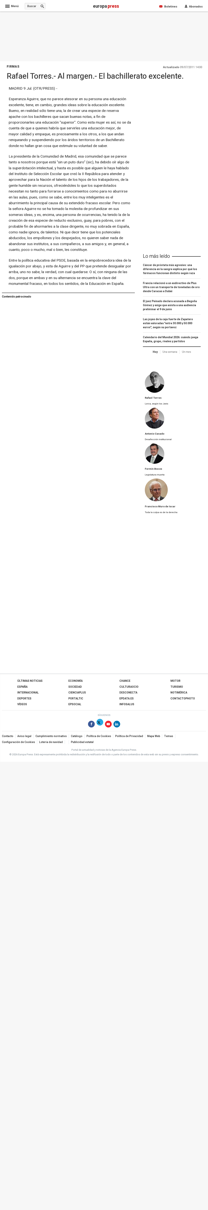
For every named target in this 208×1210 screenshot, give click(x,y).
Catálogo (76, 736)
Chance (124, 681)
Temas (168, 736)
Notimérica (178, 693)
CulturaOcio (128, 687)
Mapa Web (153, 736)
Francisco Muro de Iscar (160, 506)
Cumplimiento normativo (51, 736)
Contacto (7, 736)
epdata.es (126, 699)
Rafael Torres (153, 398)
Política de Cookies (98, 736)
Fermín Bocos (153, 469)
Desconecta (128, 693)
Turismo (176, 687)
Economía (75, 681)
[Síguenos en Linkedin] (117, 724)
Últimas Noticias (30, 681)
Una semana (170, 352)
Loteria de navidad (51, 742)
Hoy (155, 352)
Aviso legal (24, 736)
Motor (175, 681)
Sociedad (75, 687)
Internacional (28, 693)
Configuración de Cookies (18, 742)
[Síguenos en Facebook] (91, 724)
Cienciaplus (77, 693)
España (22, 687)
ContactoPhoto (182, 699)
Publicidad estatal (82, 742)
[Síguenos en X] (100, 724)
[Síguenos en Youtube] (108, 724)
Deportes (24, 699)
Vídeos (22, 704)
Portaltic (75, 699)
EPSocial (74, 704)
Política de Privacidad (129, 736)
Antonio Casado (154, 434)
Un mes (186, 352)
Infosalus (126, 704)
